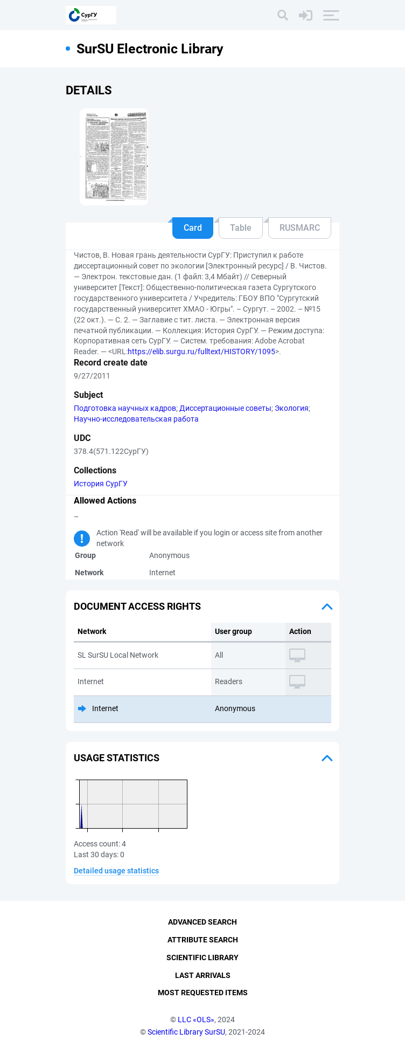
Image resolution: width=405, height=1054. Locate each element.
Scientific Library (202, 957)
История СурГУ (101, 483)
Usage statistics (116, 757)
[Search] (282, 15)
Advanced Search (202, 922)
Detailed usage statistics (116, 870)
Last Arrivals (203, 975)
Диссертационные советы (225, 408)
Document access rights (137, 606)
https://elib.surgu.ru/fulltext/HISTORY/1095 (201, 351)
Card (193, 228)
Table (241, 228)
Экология (292, 408)
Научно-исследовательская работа (136, 419)
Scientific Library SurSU (186, 1032)
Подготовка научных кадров (125, 408)
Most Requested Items (203, 992)
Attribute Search (202, 939)
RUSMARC (300, 228)
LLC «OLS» (196, 1019)
